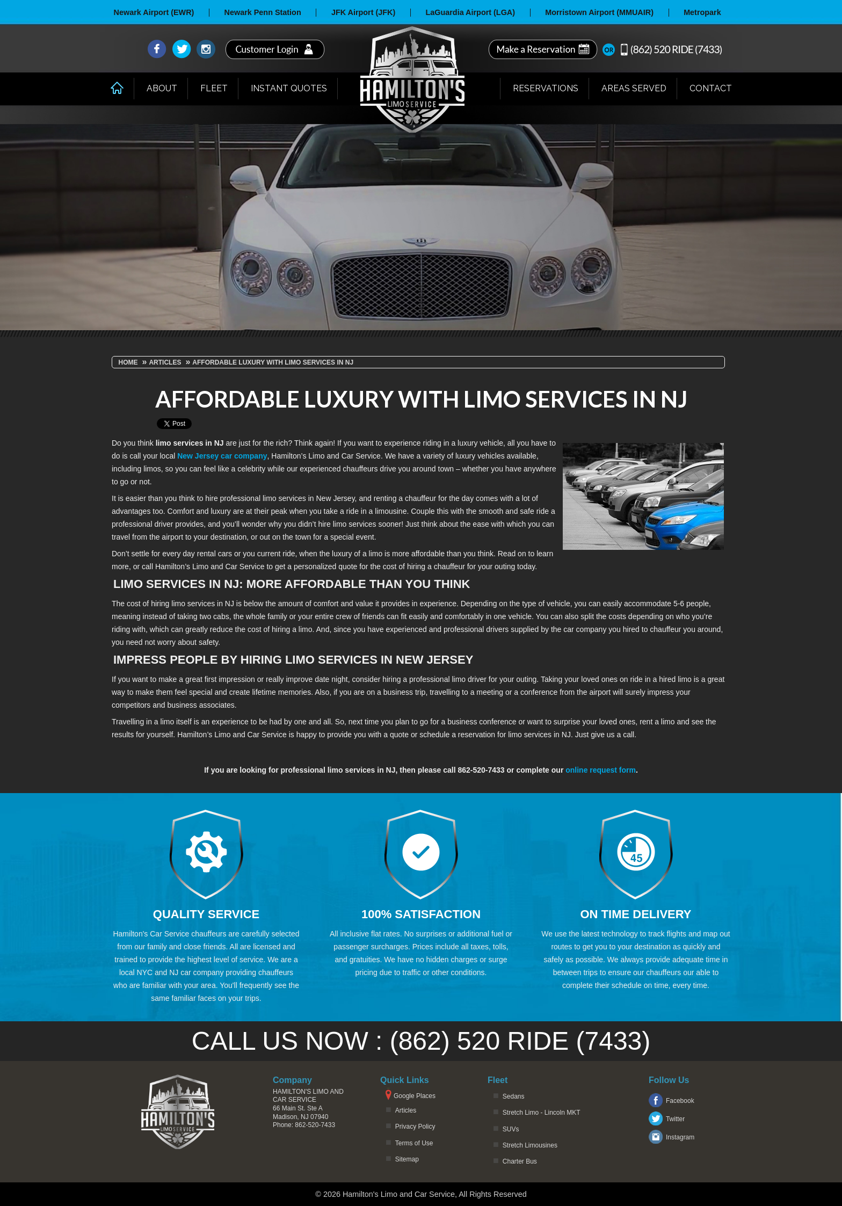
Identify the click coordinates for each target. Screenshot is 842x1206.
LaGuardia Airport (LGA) (470, 12)
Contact (710, 88)
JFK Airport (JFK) (363, 12)
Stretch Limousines (530, 1145)
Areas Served (633, 88)
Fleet (214, 88)
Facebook (680, 1101)
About (162, 88)
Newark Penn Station (262, 12)
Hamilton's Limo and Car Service (308, 1096)
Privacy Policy (415, 1126)
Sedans (514, 1096)
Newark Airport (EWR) (154, 12)
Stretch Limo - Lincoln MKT (541, 1112)
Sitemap (407, 1159)
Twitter (675, 1119)
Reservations (545, 88)
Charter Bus (520, 1161)
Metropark (702, 12)
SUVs (511, 1129)
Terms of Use (414, 1143)
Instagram (680, 1137)
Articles (405, 1110)
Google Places (414, 1096)
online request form (600, 770)
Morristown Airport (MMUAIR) (599, 12)
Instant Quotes (289, 88)
